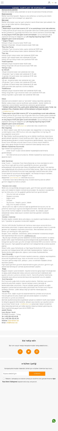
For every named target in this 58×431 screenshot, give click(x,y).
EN (56, 2)
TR (52, 2)
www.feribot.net (15, 177)
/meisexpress (29, 351)
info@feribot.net (8, 111)
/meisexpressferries (21, 351)
